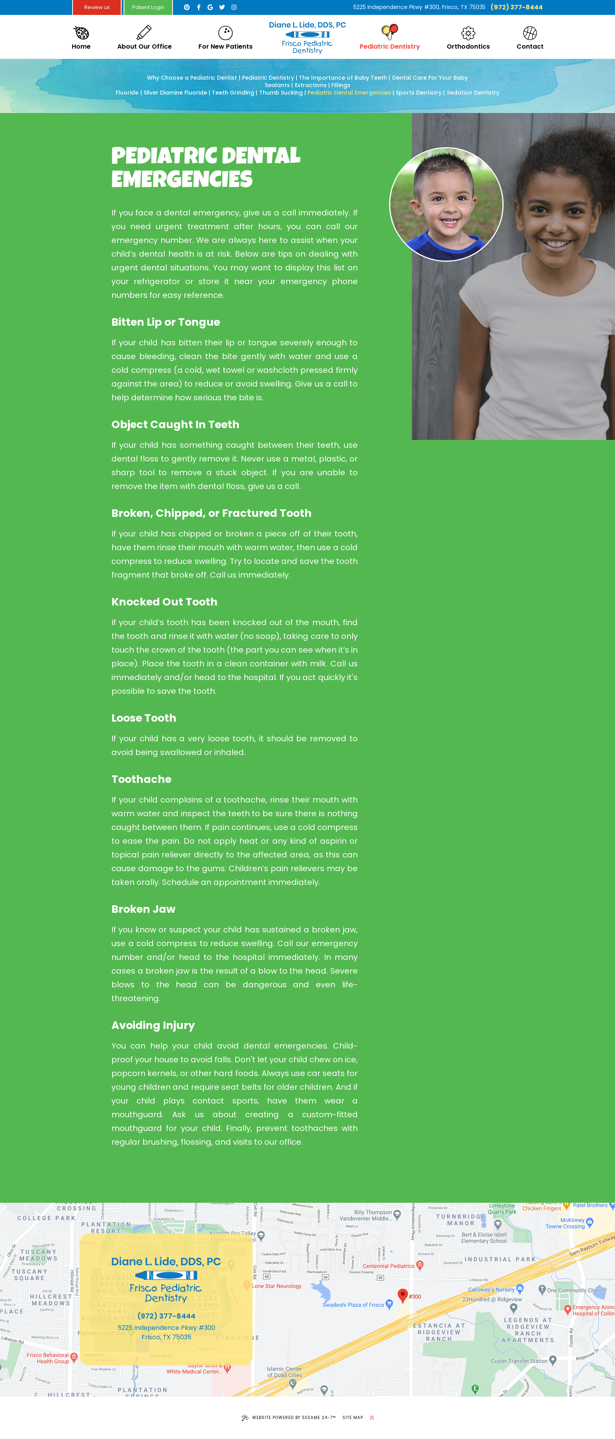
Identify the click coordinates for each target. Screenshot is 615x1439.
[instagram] (234, 7)
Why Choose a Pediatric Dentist (192, 78)
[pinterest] (187, 7)
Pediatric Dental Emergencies (349, 93)
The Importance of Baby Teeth (343, 78)
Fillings (340, 85)
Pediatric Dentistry (268, 78)
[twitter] (222, 7)
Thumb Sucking (281, 93)
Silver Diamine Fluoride (175, 93)
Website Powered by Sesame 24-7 (289, 1418)
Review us (97, 7)
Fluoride (127, 93)
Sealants (277, 85)
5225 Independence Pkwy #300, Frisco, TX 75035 (419, 7)
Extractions (311, 85)
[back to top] (372, 1418)
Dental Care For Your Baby (430, 78)
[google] (210, 7)
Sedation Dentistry (473, 93)
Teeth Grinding (233, 93)
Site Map (352, 1418)
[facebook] (198, 7)
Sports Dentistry (419, 93)
